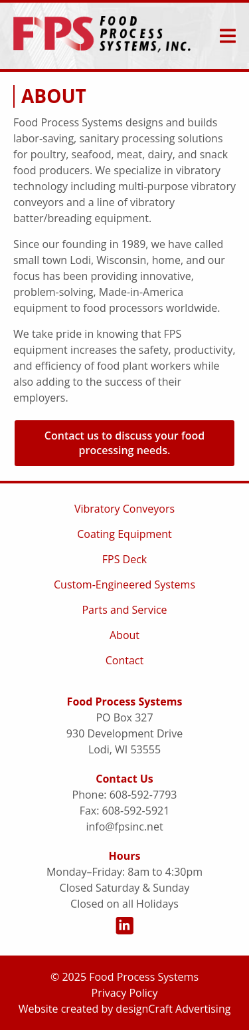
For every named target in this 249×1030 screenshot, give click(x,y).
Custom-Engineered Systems (124, 584)
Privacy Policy (125, 992)
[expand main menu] (228, 36)
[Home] (102, 36)
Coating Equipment (124, 534)
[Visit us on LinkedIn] (124, 927)
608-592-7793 (143, 794)
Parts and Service (124, 609)
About (124, 635)
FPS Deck (124, 559)
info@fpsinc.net (124, 826)
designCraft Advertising (173, 1008)
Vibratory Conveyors (124, 508)
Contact (124, 660)
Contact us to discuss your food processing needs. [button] (124, 442)
